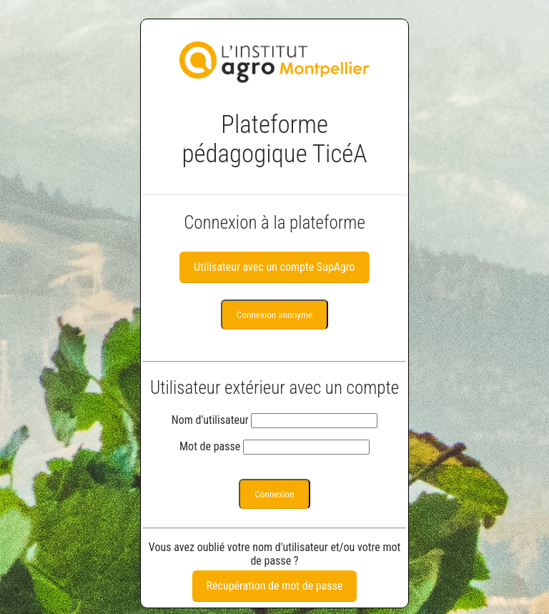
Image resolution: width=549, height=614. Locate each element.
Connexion (274, 494)
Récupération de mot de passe (275, 586)
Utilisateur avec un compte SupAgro (274, 267)
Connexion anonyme (274, 315)
